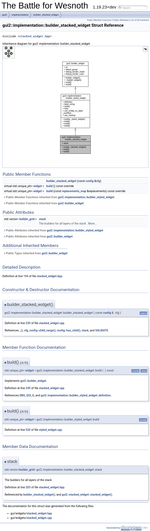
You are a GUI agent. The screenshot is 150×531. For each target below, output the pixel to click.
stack (42, 219)
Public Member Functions (99, 20)
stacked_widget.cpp (51, 323)
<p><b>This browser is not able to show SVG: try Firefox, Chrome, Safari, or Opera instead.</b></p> (75, 107)
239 (28, 323)
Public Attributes (121, 20)
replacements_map (74, 191)
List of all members (140, 20)
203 (28, 487)
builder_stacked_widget (46, 15)
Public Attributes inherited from (53, 230)
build (49, 186)
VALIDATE (101, 330)
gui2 (4, 15)
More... (92, 223)
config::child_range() (42, 330)
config (90, 181)
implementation (20, 15)
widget (37, 186)
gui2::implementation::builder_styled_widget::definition (76, 395)
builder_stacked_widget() (39, 494)
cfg (98, 181)
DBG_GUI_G (26, 395)
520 (28, 429)
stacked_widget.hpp (34, 36)
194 (25, 276)
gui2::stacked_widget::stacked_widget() (87, 494)
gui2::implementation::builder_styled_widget (86, 197)
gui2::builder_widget (71, 203)
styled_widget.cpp (50, 429)
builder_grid (27, 219)
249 (28, 388)
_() (21, 330)
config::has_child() (68, 330)
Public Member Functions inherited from (58, 197)
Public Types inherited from (35, 253)
